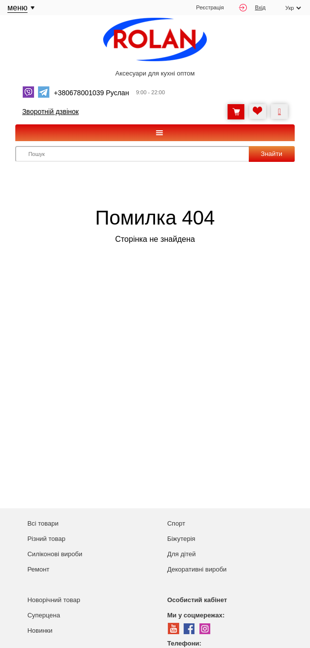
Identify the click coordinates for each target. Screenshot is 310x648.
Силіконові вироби (54, 554)
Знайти (271, 153)
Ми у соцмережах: (196, 615)
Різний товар (46, 538)
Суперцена (43, 615)
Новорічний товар (53, 600)
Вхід (252, 7)
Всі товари (42, 523)
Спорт (176, 523)
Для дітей (181, 554)
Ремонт (38, 569)
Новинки (39, 630)
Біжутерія (181, 538)
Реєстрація (210, 7)
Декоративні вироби (197, 569)
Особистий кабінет (197, 600)
